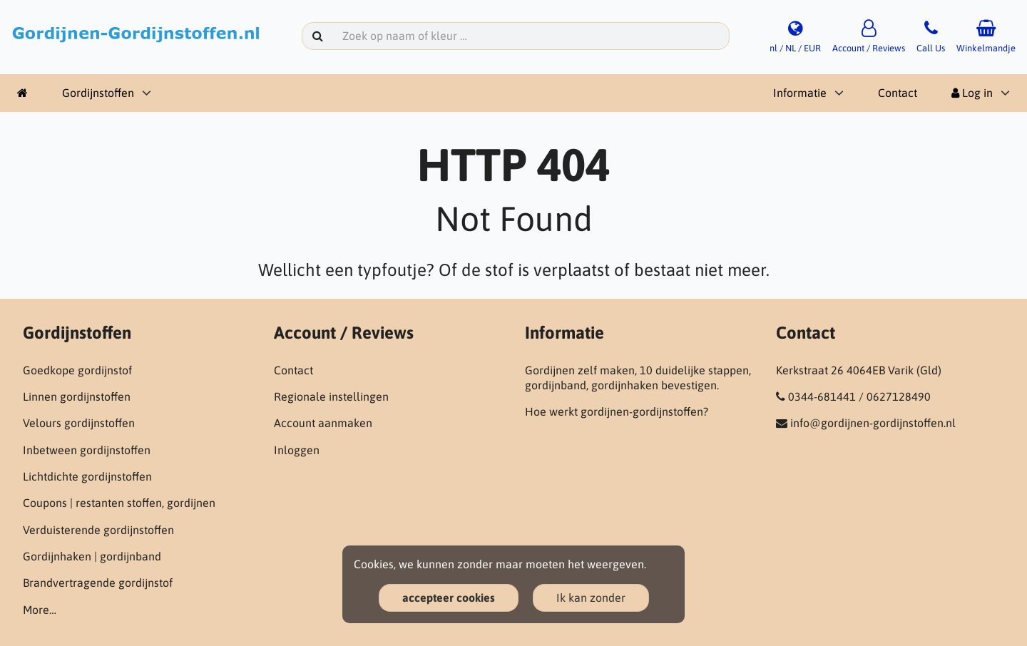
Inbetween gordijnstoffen (86, 450)
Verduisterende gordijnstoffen (98, 529)
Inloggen (297, 450)
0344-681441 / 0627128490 (859, 396)
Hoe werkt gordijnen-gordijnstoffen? (616, 411)
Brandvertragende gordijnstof (98, 582)
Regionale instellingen (331, 396)
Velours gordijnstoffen (79, 422)
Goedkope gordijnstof (77, 370)
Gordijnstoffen (98, 92)
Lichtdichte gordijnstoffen (87, 476)
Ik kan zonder (590, 597)
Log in (972, 92)
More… (39, 609)
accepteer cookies (448, 597)
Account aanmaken (323, 422)
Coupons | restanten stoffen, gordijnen (119, 502)
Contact (897, 92)
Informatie (800, 92)
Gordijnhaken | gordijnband (92, 556)
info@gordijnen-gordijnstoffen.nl (873, 422)
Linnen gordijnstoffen (77, 396)
